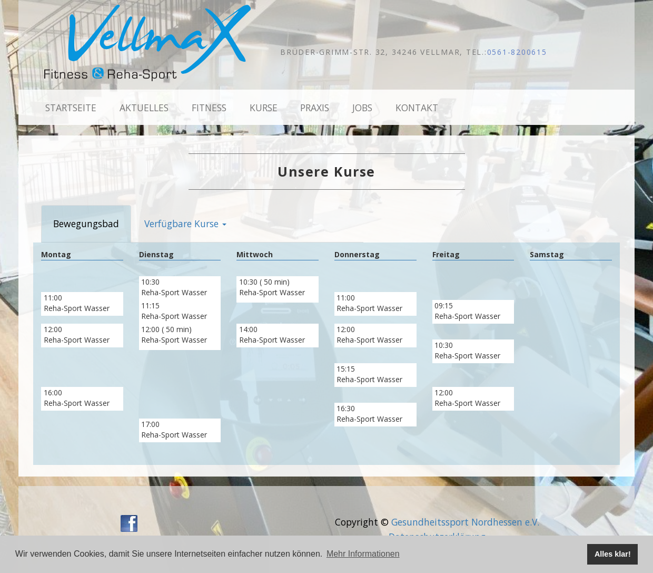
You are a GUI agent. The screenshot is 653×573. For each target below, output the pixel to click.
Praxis (314, 107)
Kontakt (416, 107)
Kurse (264, 107)
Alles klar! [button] (613, 554)
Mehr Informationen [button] (363, 553)
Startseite (70, 107)
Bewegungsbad (86, 223)
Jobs (362, 107)
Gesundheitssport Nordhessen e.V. (465, 522)
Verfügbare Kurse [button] (185, 223)
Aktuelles (144, 107)
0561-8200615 (517, 52)
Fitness (209, 107)
